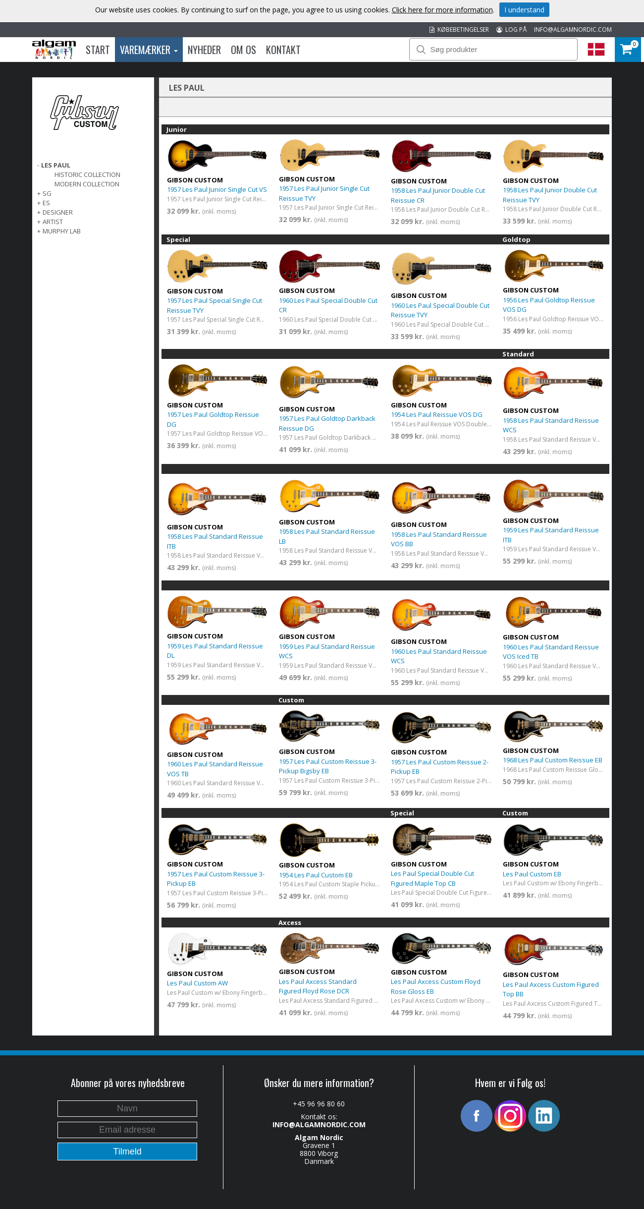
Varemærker (149, 49)
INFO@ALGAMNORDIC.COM (573, 29)
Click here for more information (442, 9)
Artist (53, 221)
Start (98, 49)
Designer (58, 212)
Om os (243, 49)
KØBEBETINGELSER (459, 29)
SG (47, 193)
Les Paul (55, 165)
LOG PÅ (511, 29)
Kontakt (283, 49)
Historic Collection (87, 174)
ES (46, 202)
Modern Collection (86, 183)
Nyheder (204, 49)
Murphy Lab (62, 231)
